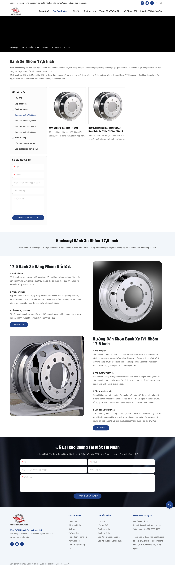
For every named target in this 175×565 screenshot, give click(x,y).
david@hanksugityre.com (151, 525)
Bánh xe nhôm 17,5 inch (62, 47)
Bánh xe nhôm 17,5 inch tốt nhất (63, 127)
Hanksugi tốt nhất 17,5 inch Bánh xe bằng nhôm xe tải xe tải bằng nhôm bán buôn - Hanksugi (106, 129)
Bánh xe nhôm (43, 47)
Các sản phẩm (27, 47)
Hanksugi (14, 47)
